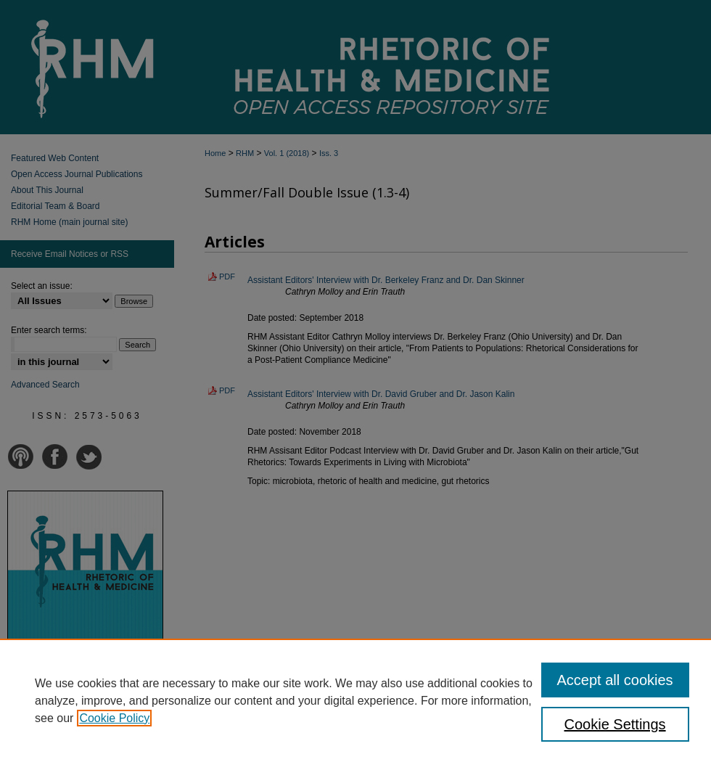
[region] (355, 700)
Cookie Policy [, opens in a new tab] (114, 718)
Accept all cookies (615, 680)
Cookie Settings (615, 724)
